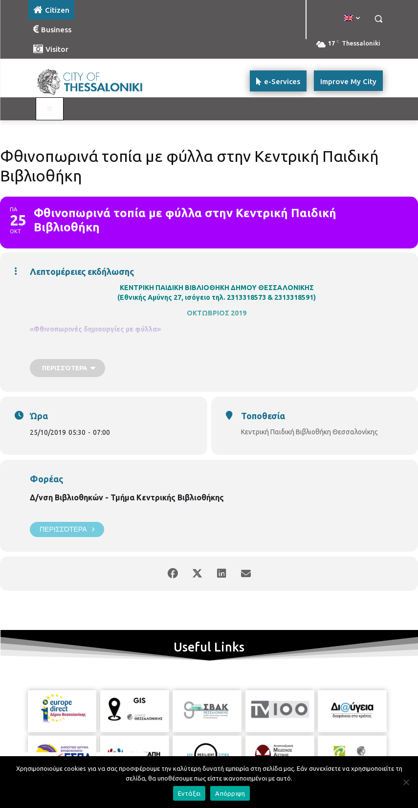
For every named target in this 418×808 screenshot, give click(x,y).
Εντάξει (189, 793)
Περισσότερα (67, 529)
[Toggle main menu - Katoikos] (50, 109)
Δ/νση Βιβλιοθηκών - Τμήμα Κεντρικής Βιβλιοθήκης (127, 497)
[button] (378, 18)
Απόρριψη (230, 793)
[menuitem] (352, 18)
